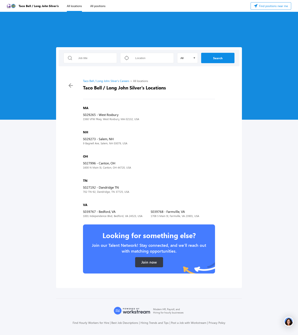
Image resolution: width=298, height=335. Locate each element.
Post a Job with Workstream (188, 323)
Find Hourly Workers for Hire (91, 323)
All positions (98, 6)
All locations (74, 6)
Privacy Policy (217, 323)
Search (217, 58)
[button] (187, 58)
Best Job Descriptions (124, 323)
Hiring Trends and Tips (155, 323)
